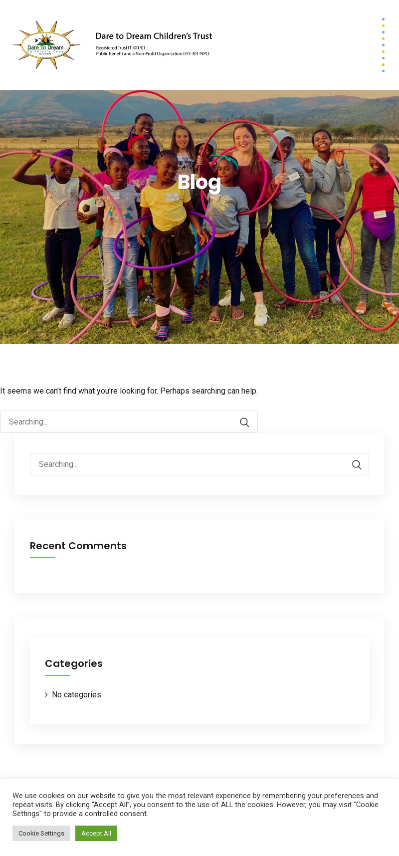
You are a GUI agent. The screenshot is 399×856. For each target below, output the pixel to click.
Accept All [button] (96, 833)
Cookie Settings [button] (41, 833)
